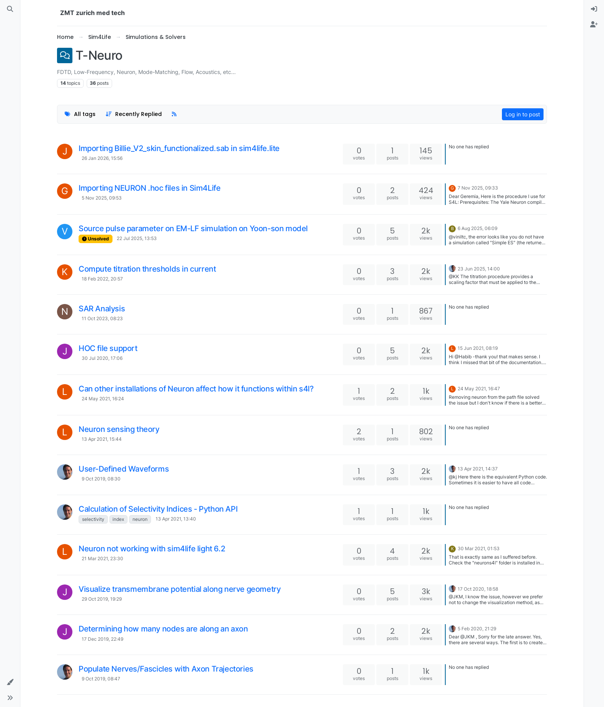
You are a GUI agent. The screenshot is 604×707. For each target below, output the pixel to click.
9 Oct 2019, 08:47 (101, 679)
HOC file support (108, 348)
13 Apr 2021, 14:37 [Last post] (478, 469)
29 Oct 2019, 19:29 (102, 599)
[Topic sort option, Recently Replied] (134, 114)
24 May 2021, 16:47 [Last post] (479, 388)
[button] (10, 682)
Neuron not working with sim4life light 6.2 (152, 548)
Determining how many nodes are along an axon (163, 628)
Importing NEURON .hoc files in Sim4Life (149, 188)
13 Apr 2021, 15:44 (102, 439)
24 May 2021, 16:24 (103, 398)
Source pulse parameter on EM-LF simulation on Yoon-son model (193, 228)
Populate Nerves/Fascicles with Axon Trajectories (166, 668)
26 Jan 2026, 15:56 (102, 158)
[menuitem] (594, 9)
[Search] (10, 9)
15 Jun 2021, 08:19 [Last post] (478, 348)
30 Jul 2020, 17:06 (102, 358)
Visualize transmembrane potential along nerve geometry (179, 589)
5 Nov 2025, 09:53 (102, 198)
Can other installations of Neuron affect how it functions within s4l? (196, 388)
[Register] (594, 24)
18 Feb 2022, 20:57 (102, 279)
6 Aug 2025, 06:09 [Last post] (477, 228)
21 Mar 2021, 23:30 (102, 558)
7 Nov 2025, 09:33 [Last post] (478, 188)
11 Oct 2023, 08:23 (102, 318)
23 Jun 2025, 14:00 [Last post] (479, 269)
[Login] (594, 9)
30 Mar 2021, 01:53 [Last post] (479, 548)
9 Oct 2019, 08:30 (101, 479)
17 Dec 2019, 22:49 (102, 639)
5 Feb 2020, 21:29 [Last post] (477, 628)
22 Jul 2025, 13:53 (137, 238)
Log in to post (522, 114)
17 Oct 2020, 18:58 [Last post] (478, 589)
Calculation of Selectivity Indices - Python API (158, 509)
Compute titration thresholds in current (147, 269)
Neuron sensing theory (119, 429)
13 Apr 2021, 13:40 (176, 519)
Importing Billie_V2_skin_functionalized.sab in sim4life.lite (179, 148)
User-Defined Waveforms (124, 469)
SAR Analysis (102, 308)
